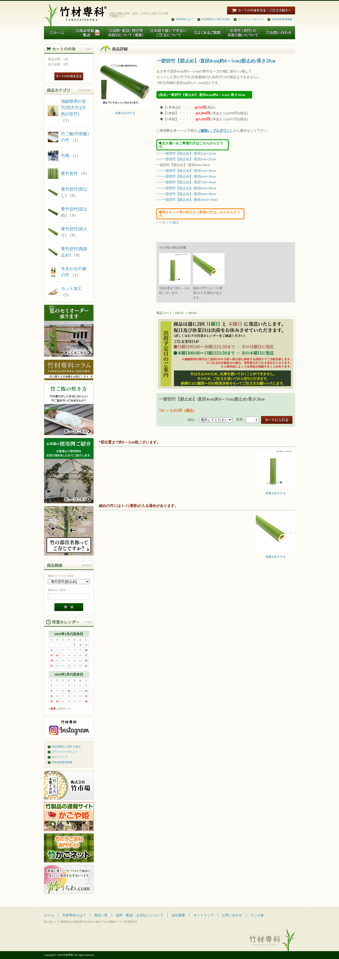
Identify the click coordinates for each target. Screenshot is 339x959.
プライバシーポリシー (251, 19)
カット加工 (71, 288)
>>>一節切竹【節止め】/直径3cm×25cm (186, 159)
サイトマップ (59, 757)
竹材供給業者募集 (282, 19)
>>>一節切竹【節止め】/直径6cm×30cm (186, 176)
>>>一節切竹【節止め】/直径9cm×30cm (186, 194)
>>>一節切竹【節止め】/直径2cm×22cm (186, 153)
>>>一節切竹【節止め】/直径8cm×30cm (186, 188)
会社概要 (178, 915)
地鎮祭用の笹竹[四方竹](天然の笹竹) (73, 107)
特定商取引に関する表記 (215, 19)
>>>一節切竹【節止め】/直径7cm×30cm (186, 182)
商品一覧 (101, 915)
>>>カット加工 (167, 222)
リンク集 (257, 915)
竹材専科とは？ (185, 19)
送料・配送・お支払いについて (139, 915)
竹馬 (65, 155)
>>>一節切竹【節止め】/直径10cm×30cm (187, 200)
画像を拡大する (125, 112)
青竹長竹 (69, 173)
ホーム (49, 915)
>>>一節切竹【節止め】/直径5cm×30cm (186, 171)
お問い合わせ (232, 915)
